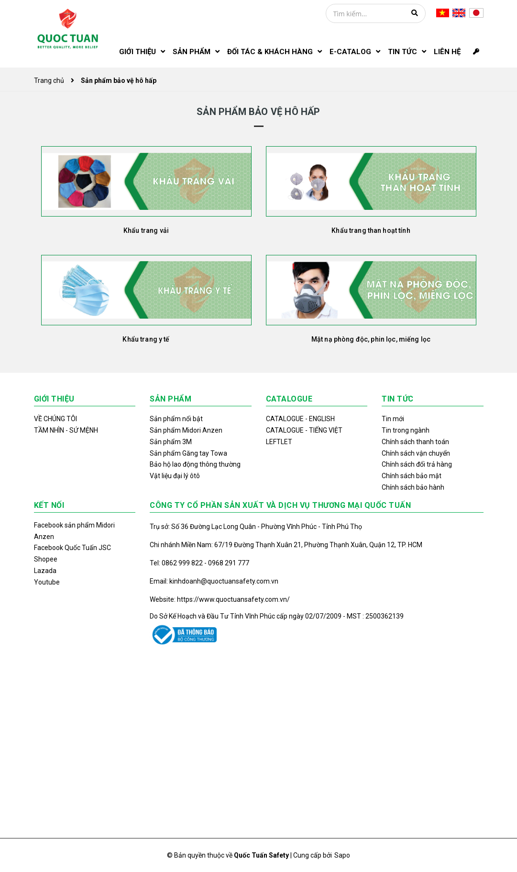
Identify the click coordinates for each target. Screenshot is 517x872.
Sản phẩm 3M (171, 442)
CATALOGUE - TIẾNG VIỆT (304, 430)
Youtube (47, 582)
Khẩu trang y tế (145, 339)
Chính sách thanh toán (415, 442)
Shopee (45, 559)
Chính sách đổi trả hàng (417, 464)
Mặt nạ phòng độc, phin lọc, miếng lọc (370, 339)
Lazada (45, 570)
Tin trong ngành (405, 430)
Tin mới (393, 419)
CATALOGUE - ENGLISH (300, 419)
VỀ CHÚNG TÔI (55, 419)
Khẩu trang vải (146, 230)
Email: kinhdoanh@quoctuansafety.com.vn (214, 581)
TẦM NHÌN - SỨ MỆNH (66, 430)
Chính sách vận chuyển (416, 453)
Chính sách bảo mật (411, 476)
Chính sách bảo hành (413, 487)
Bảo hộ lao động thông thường (195, 464)
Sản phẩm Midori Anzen (186, 430)
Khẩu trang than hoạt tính (370, 230)
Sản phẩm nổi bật (176, 419)
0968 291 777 (228, 563)
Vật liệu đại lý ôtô (175, 476)
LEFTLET (279, 442)
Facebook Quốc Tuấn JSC (72, 547)
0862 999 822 (183, 563)
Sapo (342, 855)
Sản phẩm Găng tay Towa (188, 453)
